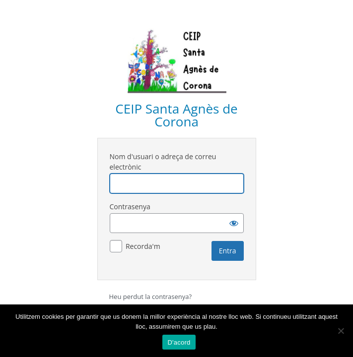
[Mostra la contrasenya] (234, 223)
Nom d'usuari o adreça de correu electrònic (163, 162)
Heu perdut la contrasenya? (150, 296)
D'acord (178, 342)
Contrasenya (130, 206)
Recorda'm (143, 246)
